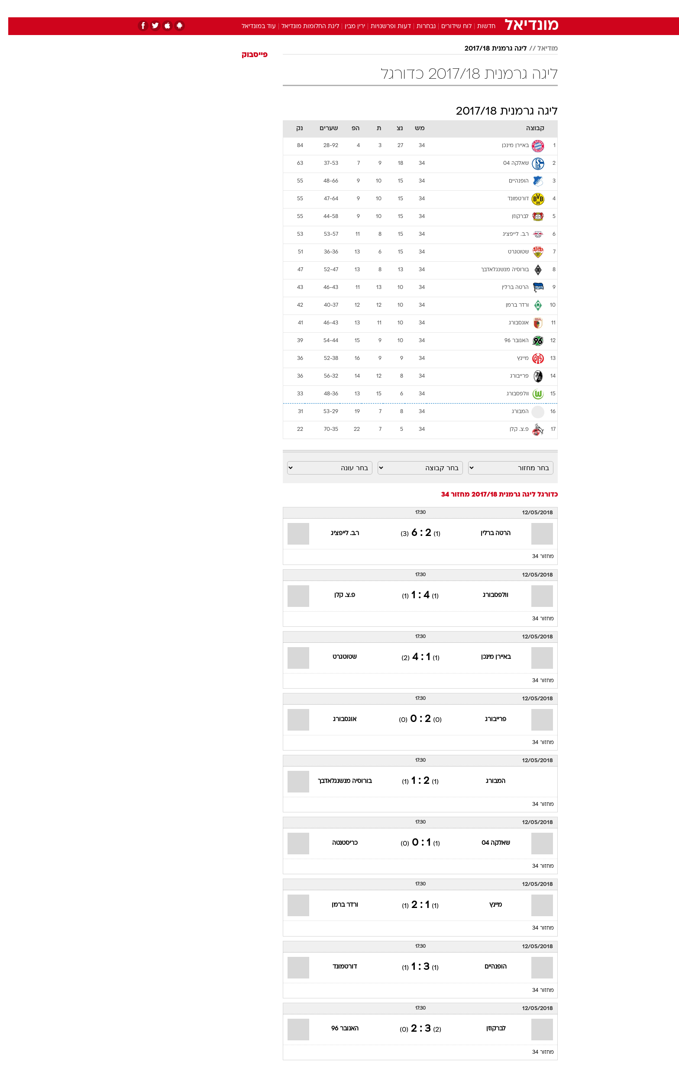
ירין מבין (346, 26)
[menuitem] (487, 8)
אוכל (361, 8)
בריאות (334, 8)
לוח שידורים (448, 26)
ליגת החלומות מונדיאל (302, 26)
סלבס (408, 8)
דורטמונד (336, 967)
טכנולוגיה (272, 8)
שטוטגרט (336, 657)
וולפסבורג (487, 595)
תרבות (435, 8)
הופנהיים (487, 967)
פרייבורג (487, 719)
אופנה (240, 8)
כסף (384, 8)
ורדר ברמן (336, 905)
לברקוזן (487, 1029)
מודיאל (539, 48)
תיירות (305, 8)
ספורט (463, 8)
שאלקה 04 (487, 843)
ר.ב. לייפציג (337, 533)
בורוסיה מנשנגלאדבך (336, 781)
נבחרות (417, 26)
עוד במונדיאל (250, 26)
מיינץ (487, 905)
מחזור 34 (535, 556)
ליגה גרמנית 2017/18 (487, 48)
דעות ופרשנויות (382, 26)
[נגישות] (11, 8)
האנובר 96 (336, 1029)
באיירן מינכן (487, 657)
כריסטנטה (336, 843)
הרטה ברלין (487, 533)
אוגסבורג (336, 719)
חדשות (493, 8)
